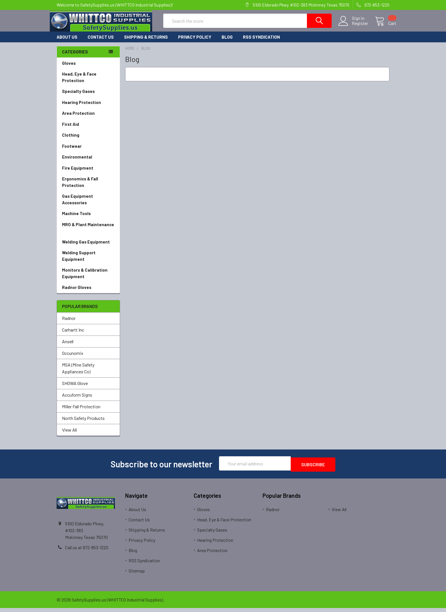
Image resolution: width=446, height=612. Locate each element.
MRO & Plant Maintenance (88, 233)
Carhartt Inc (73, 335)
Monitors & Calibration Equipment (88, 278)
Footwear (88, 151)
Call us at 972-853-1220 (86, 551)
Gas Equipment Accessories (88, 205)
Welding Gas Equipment (88, 247)
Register (353, 26)
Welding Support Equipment (88, 261)
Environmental (88, 162)
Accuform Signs (77, 400)
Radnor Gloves (76, 292)
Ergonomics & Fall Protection (88, 187)
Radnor (69, 323)
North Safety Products (83, 423)
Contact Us (101, 42)
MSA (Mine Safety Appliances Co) (78, 373)
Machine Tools (88, 218)
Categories (75, 56)
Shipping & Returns (146, 42)
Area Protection (88, 118)
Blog (227, 42)
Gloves (88, 68)
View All (69, 435)
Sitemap (137, 574)
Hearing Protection (88, 107)
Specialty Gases (88, 96)
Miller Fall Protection (81, 411)
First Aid (88, 129)
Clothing (88, 140)
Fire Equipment (88, 173)
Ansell (67, 346)
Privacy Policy (194, 42)
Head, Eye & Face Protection (88, 82)
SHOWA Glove (75, 388)
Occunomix (72, 358)
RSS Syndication (261, 42)
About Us (67, 42)
